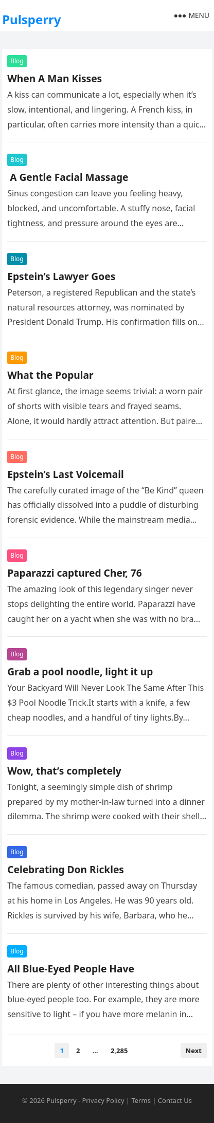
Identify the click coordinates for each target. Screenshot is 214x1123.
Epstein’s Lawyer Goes (61, 276)
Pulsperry (31, 19)
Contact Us (175, 1100)
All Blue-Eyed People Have (72, 968)
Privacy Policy (103, 1100)
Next (194, 1050)
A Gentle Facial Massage (67, 177)
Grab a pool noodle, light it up (80, 671)
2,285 (119, 1050)
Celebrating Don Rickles (65, 869)
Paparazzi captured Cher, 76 (74, 573)
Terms (140, 1100)
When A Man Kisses (54, 78)
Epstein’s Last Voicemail (65, 474)
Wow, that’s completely (64, 771)
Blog (17, 61)
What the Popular (50, 375)
